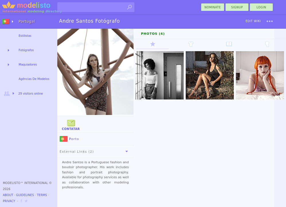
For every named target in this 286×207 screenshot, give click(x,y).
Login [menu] (261, 7)
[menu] (269, 21)
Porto (69, 139)
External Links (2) (95, 151)
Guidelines (25, 195)
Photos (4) (153, 34)
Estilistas (25, 35)
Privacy (9, 201)
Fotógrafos (26, 50)
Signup (237, 7)
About (8, 195)
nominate (213, 7)
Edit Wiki (253, 21)
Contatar (71, 124)
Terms (42, 195)
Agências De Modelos (34, 78)
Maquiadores (28, 64)
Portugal (27, 22)
